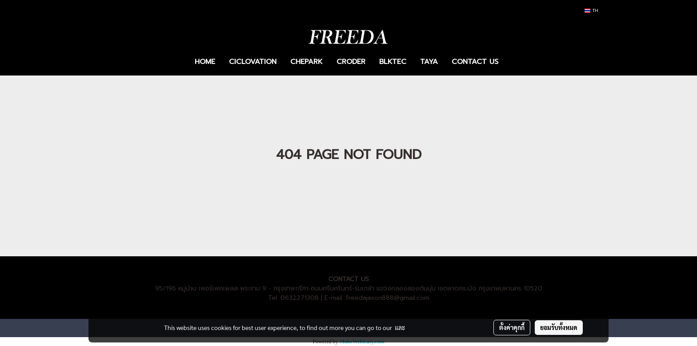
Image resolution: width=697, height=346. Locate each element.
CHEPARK (306, 61)
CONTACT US (475, 61)
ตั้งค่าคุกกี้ (512, 327)
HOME (205, 61)
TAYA (429, 61)
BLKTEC (392, 61)
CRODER (350, 61)
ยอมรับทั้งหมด (558, 327)
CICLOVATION (252, 61)
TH (591, 10)
